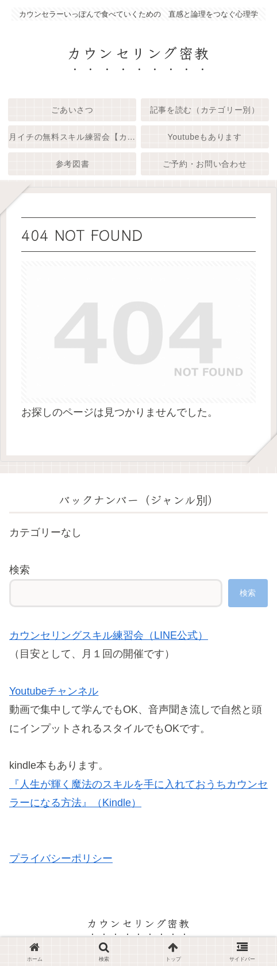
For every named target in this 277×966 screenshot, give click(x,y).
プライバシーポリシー (61, 858)
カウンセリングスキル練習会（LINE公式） (108, 635)
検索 (19, 570)
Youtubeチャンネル (53, 691)
